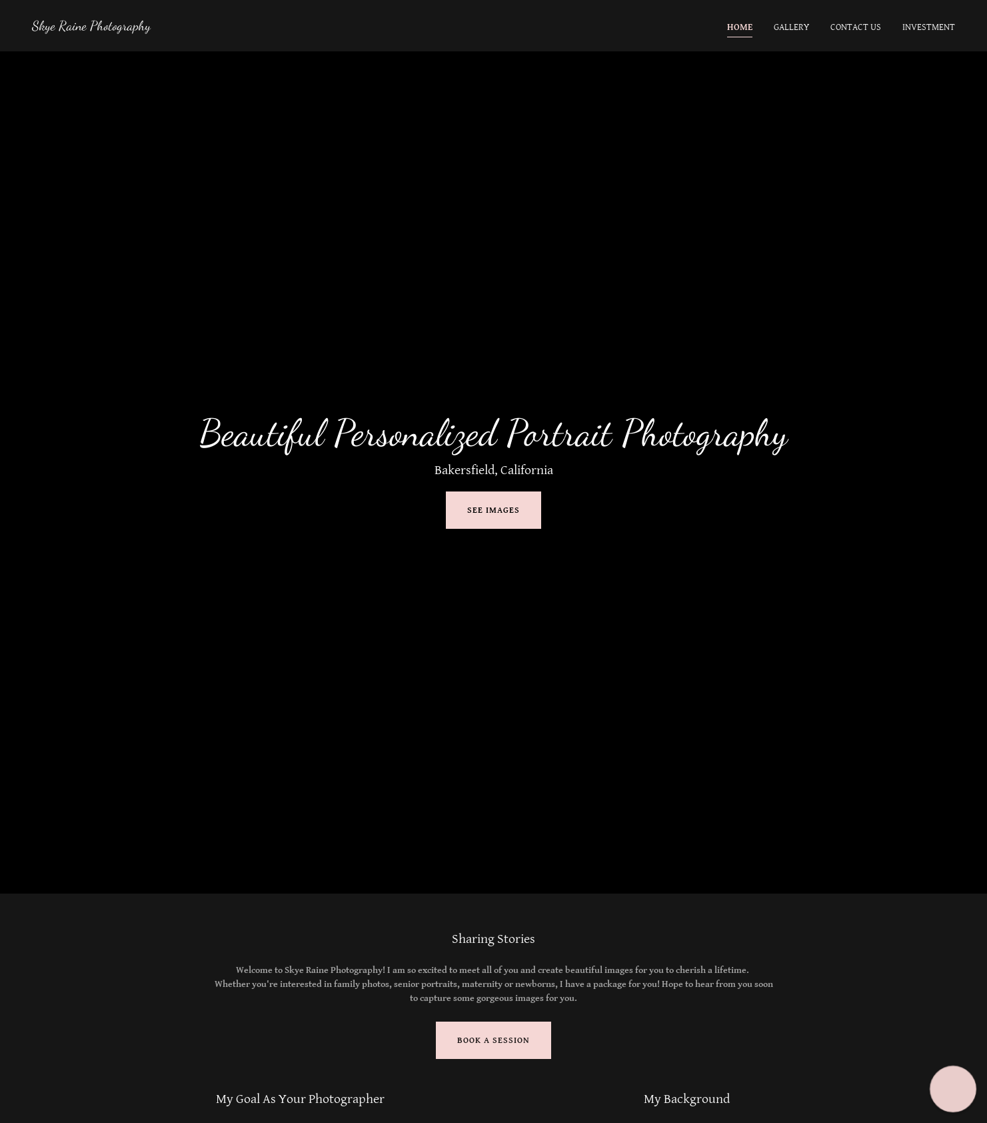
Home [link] (739, 27)
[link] (91, 27)
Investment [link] (928, 27)
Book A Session (493, 1041)
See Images (493, 510)
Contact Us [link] (855, 27)
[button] (952, 1088)
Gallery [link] (791, 27)
